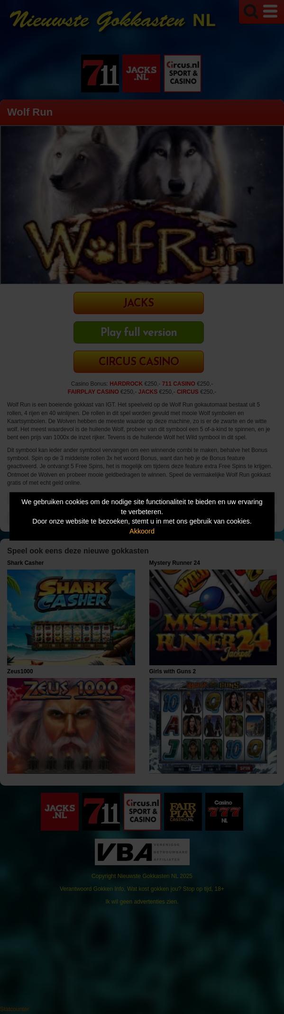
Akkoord (142, 531)
